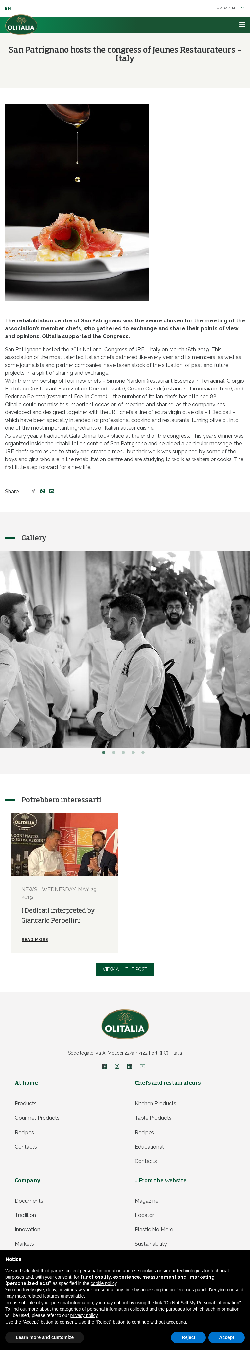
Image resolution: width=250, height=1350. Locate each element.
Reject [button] (188, 1337)
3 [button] (125, 754)
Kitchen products (155, 1103)
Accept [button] (226, 1337)
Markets (24, 1244)
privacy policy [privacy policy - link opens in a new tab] (83, 1315)
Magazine (230, 8)
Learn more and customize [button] (45, 1337)
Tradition (25, 1215)
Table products (153, 1118)
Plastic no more (154, 1229)
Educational (149, 1147)
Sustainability (151, 1244)
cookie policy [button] (103, 1283)
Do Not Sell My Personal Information (202, 1302)
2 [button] (115, 754)
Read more (35, 939)
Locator (144, 1215)
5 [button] (144, 754)
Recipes (24, 1132)
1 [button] (105, 754)
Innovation (27, 1229)
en (11, 8)
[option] (65, 883)
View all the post (125, 969)
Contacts (26, 1147)
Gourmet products (37, 1118)
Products (26, 1103)
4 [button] (135, 754)
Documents (29, 1201)
